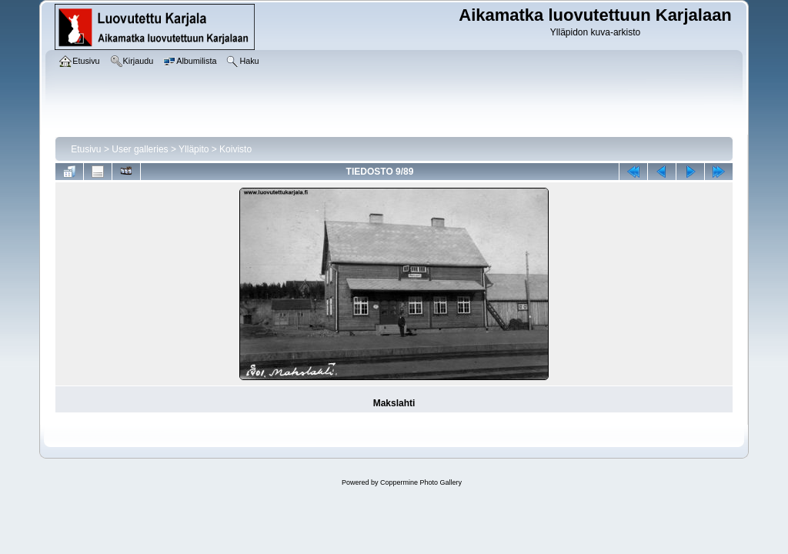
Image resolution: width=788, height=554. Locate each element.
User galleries (140, 149)
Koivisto (235, 149)
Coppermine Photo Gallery (421, 482)
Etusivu (86, 149)
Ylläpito (194, 149)
